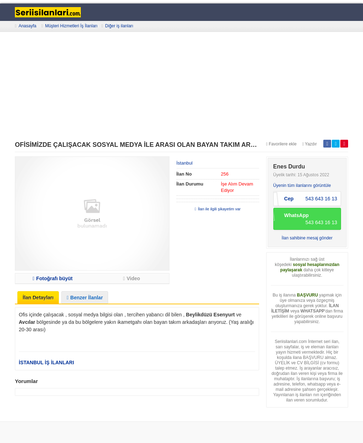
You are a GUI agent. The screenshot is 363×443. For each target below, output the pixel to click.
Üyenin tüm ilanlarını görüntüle (302, 185)
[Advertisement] (181, 86)
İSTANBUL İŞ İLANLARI (46, 362)
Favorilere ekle (281, 144)
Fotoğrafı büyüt (53, 278)
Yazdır (309, 144)
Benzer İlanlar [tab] (85, 297)
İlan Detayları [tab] (38, 297)
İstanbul (185, 163)
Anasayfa (27, 25)
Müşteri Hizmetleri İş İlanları (71, 25)
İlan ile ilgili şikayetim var (217, 209)
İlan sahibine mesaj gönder (307, 238)
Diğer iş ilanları (119, 25)
